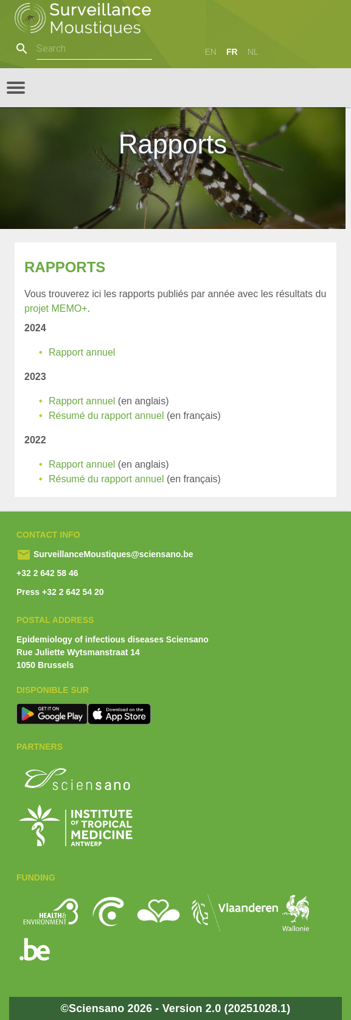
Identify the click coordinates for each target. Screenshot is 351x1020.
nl (253, 52)
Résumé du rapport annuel (108, 415)
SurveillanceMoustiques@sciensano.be (112, 554)
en (211, 52)
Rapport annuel (83, 352)
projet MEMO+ (56, 308)
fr (232, 52)
